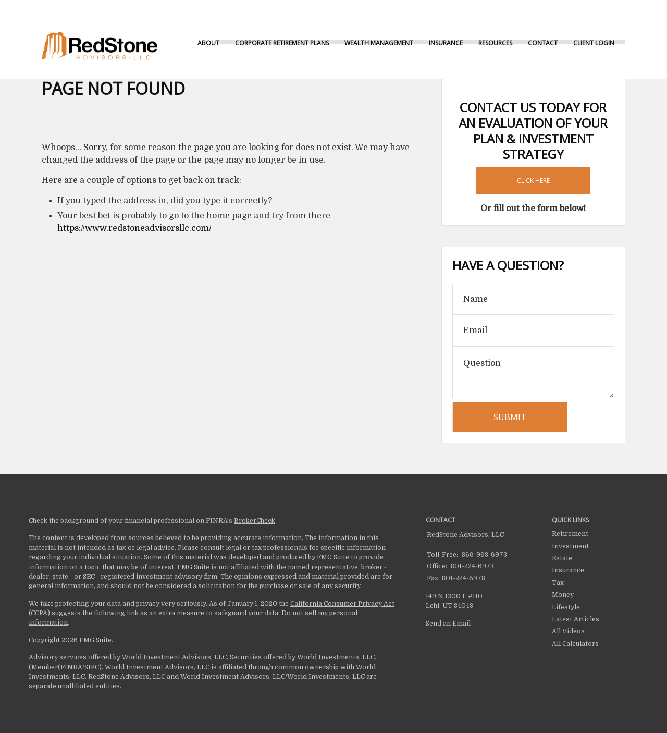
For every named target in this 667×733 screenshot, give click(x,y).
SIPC (91, 667)
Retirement (570, 533)
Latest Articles (575, 619)
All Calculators (575, 644)
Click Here (533, 180)
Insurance (568, 570)
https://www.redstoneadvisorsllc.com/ (134, 228)
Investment (570, 546)
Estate (562, 558)
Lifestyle (566, 607)
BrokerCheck (254, 520)
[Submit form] (509, 417)
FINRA (71, 667)
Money (563, 594)
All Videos (568, 631)
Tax (558, 583)
